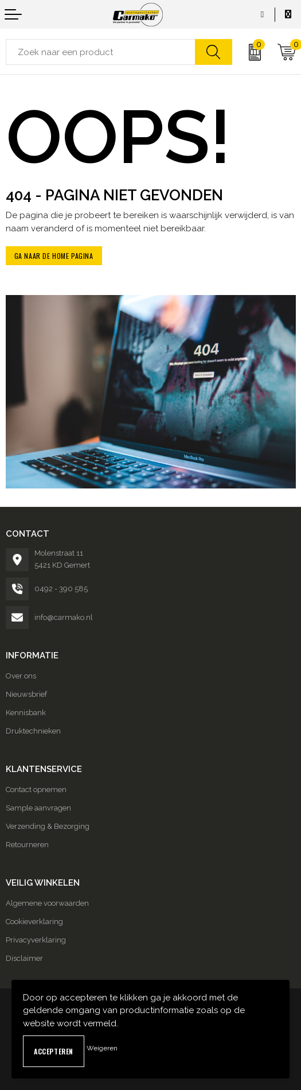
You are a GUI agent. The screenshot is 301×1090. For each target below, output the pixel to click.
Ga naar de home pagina (53, 256)
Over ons (21, 676)
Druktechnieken (33, 731)
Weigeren (102, 1048)
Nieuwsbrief (26, 694)
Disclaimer (24, 958)
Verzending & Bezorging (47, 826)
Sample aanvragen (38, 808)
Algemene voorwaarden (47, 903)
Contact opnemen (36, 789)
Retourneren (27, 844)
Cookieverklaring (34, 921)
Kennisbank (26, 712)
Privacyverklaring (36, 940)
